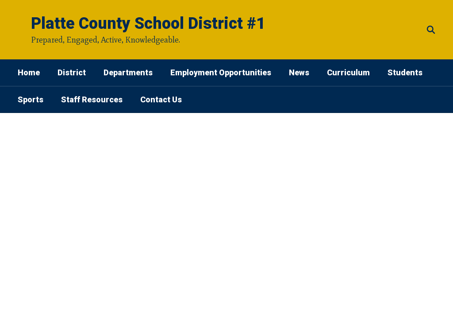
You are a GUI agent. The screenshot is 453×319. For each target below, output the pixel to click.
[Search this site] (430, 29)
